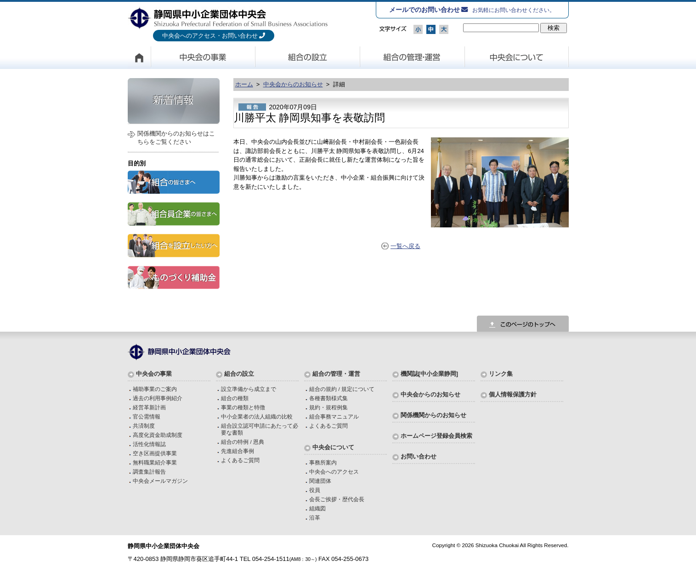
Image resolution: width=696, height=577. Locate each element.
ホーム (244, 84)
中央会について (517, 57)
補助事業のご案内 (155, 389)
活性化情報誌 (149, 444)
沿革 (314, 517)
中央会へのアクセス (334, 472)
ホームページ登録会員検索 (436, 435)
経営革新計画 (149, 407)
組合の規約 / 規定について (341, 389)
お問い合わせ (418, 456)
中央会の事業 (203, 57)
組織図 (317, 508)
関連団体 (320, 481)
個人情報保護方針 (513, 394)
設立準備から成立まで (248, 389)
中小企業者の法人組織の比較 (257, 416)
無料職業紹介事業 (155, 462)
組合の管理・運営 (412, 57)
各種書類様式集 (328, 398)
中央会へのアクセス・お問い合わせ (210, 35)
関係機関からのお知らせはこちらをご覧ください (176, 137)
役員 (314, 490)
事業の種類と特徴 (243, 407)
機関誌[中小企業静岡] (429, 373)
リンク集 (501, 373)
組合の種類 (235, 398)
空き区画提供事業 (155, 453)
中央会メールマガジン (160, 481)
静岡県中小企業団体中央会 (228, 17)
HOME (139, 57)
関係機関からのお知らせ (433, 415)
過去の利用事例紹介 (157, 398)
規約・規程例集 (328, 407)
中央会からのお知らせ (293, 84)
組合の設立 (307, 57)
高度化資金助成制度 (157, 435)
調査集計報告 (149, 472)
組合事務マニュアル (334, 416)
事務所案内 (323, 462)
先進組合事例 (237, 451)
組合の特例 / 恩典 (242, 442)
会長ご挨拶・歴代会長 (336, 499)
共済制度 (144, 426)
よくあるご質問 (240, 460)
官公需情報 (146, 416)
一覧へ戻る (405, 246)
